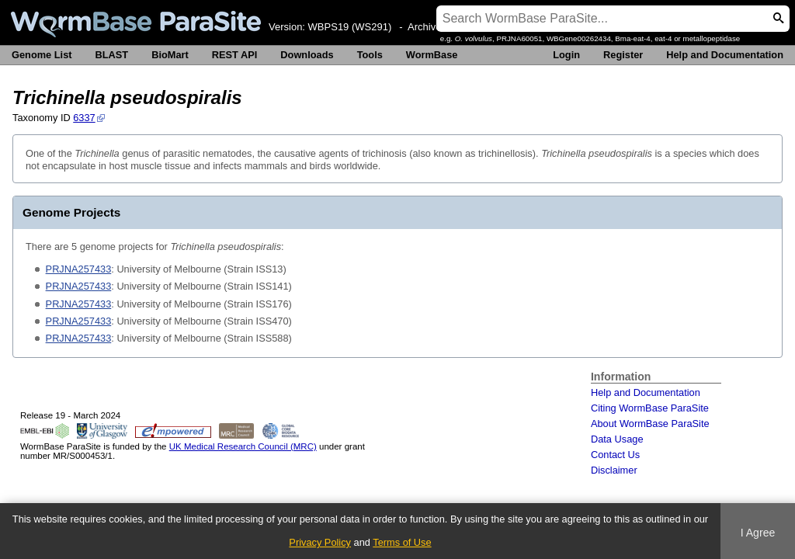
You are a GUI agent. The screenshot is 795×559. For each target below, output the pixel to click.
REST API (235, 55)
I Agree (758, 532)
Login (566, 55)
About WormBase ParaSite (650, 423)
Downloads (306, 55)
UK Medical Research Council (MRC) (243, 446)
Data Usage (617, 439)
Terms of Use (402, 542)
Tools (370, 55)
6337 (84, 117)
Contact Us (615, 454)
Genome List (42, 55)
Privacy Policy (320, 542)
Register (623, 55)
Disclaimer (614, 470)
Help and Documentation (724, 55)
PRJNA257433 (79, 269)
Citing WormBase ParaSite (650, 408)
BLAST (112, 55)
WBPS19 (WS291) (350, 27)
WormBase (432, 55)
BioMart (170, 55)
